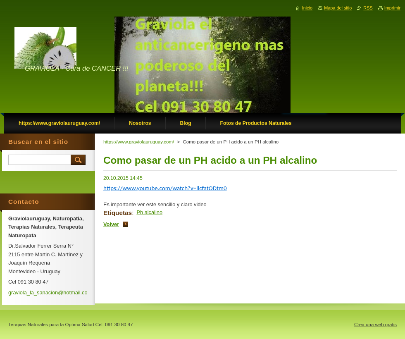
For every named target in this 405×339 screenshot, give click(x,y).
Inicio (307, 7)
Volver (111, 224)
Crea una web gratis (375, 324)
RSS (367, 7)
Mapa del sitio (338, 7)
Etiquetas (117, 212)
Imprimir (392, 7)
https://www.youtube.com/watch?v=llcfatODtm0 (165, 188)
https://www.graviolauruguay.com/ (139, 141)
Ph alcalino (149, 212)
